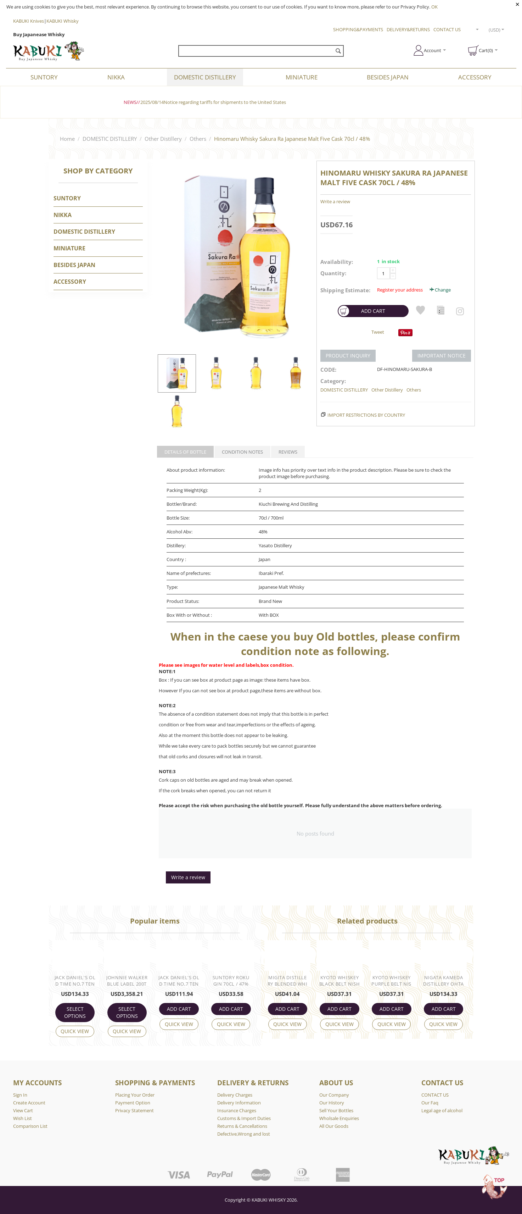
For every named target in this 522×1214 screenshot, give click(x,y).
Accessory (475, 77)
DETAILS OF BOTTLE (185, 452)
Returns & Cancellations (242, 1126)
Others (198, 138)
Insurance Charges (236, 1110)
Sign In (20, 1095)
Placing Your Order (135, 1095)
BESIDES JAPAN (388, 77)
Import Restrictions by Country (366, 415)
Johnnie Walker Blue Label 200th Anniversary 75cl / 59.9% (126, 981)
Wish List (22, 1118)
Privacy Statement (134, 1110)
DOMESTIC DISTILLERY (205, 77)
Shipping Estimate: (345, 290)
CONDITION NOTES (242, 452)
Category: (333, 380)
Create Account (29, 1102)
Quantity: (333, 273)
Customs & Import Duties (244, 1118)
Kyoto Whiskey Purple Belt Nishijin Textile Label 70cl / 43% (391, 981)
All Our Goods (333, 1126)
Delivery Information (239, 1102)
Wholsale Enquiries (339, 1118)
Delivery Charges (234, 1095)
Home (67, 138)
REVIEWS (288, 452)
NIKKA (116, 77)
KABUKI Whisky (62, 21)
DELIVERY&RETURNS (408, 29)
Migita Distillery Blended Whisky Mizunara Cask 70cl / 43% (288, 981)
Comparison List (30, 1126)
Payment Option (132, 1102)
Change (439, 290)
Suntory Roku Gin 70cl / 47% (231, 980)
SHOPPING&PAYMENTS (358, 29)
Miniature (302, 77)
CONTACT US (447, 29)
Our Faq (429, 1102)
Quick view (75, 1031)
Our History (331, 1102)
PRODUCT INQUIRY (348, 355)
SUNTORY (44, 77)
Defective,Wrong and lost (243, 1134)
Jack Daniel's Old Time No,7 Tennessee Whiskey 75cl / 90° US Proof (75, 981)
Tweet (377, 332)
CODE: (328, 369)
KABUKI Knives (28, 21)
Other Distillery (163, 138)
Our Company (334, 1095)
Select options (75, 1012)
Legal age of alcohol (441, 1110)
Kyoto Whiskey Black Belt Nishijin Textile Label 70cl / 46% (339, 981)
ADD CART (361, 311)
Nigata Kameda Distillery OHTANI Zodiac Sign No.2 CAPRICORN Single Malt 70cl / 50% (443, 981)
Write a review (335, 201)
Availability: (336, 261)
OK (434, 7)
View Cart (23, 1110)
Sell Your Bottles (336, 1110)
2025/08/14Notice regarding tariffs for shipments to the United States (213, 102)
